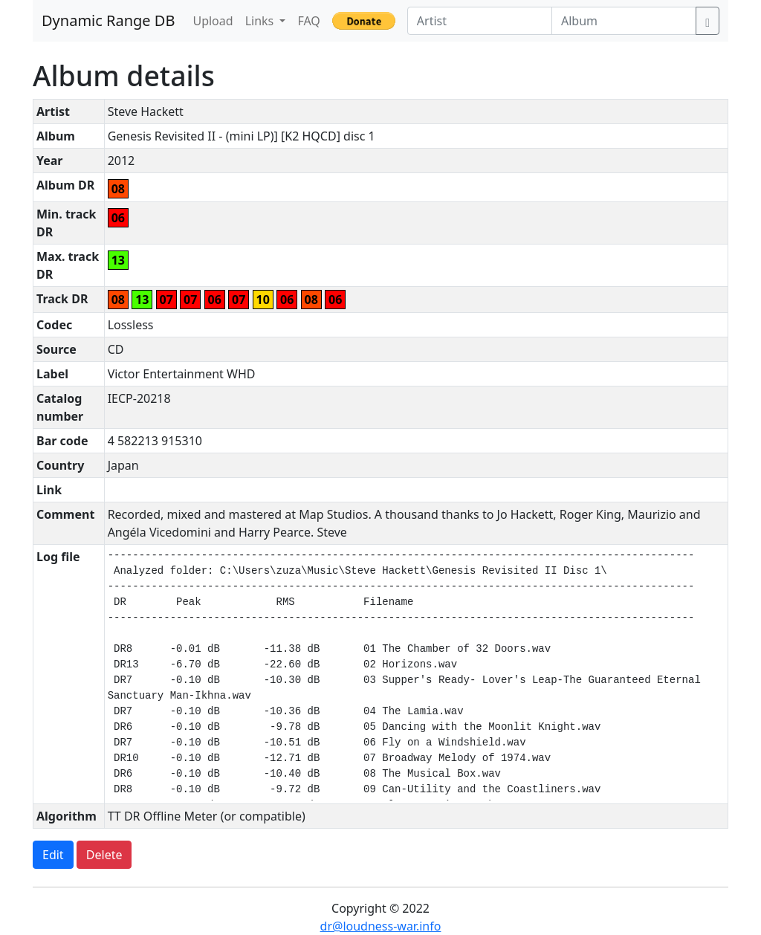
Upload (212, 21)
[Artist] (479, 21)
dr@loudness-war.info (380, 926)
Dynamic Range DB (108, 20)
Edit (53, 855)
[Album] (623, 21)
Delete (104, 855)
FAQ (308, 21)
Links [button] (261, 21)
